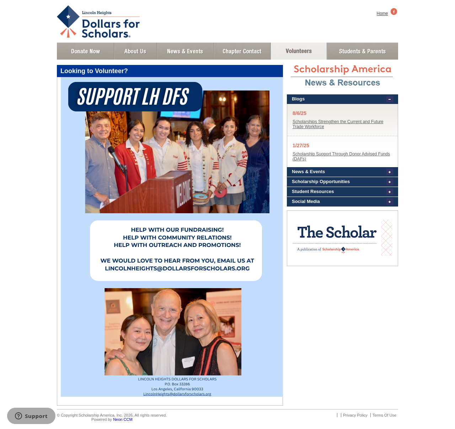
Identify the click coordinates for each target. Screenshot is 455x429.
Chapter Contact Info (242, 51)
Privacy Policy (355, 415)
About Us (135, 51)
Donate (85, 51)
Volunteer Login (298, 51)
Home (382, 13)
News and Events (185, 51)
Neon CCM (122, 419)
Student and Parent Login (362, 51)
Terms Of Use (384, 415)
